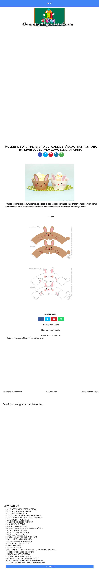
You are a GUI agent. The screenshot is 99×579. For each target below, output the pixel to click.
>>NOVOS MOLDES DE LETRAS (18, 554)
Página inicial (51, 392)
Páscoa (56, 325)
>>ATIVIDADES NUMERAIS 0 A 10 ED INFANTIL (24, 518)
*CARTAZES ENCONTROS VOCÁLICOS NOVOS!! (24, 560)
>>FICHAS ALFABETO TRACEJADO (19, 541)
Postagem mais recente (12, 392)
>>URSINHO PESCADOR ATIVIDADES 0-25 (22, 558)
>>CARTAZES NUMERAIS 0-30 (17, 533)
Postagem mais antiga (89, 392)
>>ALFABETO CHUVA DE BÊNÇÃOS (19, 511)
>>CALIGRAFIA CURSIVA (15, 524)
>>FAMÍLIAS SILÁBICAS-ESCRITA (19, 539)
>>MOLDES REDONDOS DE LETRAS (20, 552)
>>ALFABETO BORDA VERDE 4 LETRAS (21, 509)
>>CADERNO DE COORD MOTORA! (19, 522)
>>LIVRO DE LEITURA (14, 548)
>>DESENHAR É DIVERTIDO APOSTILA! (21, 537)
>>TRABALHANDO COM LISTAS (18, 556)
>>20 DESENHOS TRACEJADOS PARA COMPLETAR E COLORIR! (31, 550)
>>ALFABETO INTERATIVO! (16, 513)
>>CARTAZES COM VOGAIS (16, 531)
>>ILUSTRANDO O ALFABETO (17, 543)
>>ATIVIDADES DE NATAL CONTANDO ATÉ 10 (23, 516)
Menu (49, 3)
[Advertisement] (49, 48)
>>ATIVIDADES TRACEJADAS (17, 520)
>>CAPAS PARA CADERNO (16, 526)
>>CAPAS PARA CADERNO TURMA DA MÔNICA (24, 528)
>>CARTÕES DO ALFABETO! (16, 535)
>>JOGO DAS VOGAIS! (14, 546)
